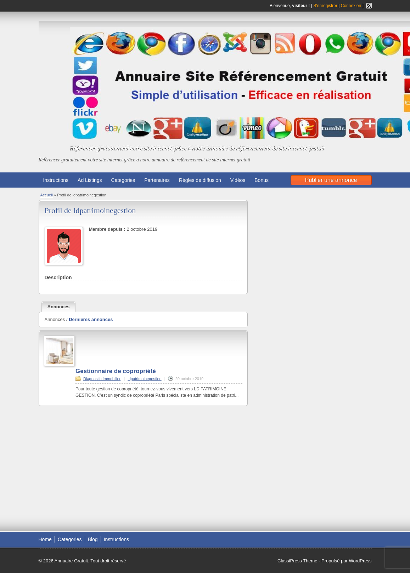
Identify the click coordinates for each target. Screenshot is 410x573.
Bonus (261, 180)
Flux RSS (369, 5)
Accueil (46, 195)
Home (45, 539)
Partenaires (157, 180)
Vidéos (238, 180)
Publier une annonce (331, 180)
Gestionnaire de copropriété (115, 371)
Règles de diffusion (200, 180)
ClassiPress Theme (297, 560)
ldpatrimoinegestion (144, 379)
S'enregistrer (325, 5)
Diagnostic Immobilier (101, 379)
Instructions (56, 180)
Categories (123, 180)
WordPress (360, 560)
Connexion (352, 5)
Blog (93, 539)
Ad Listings (90, 180)
